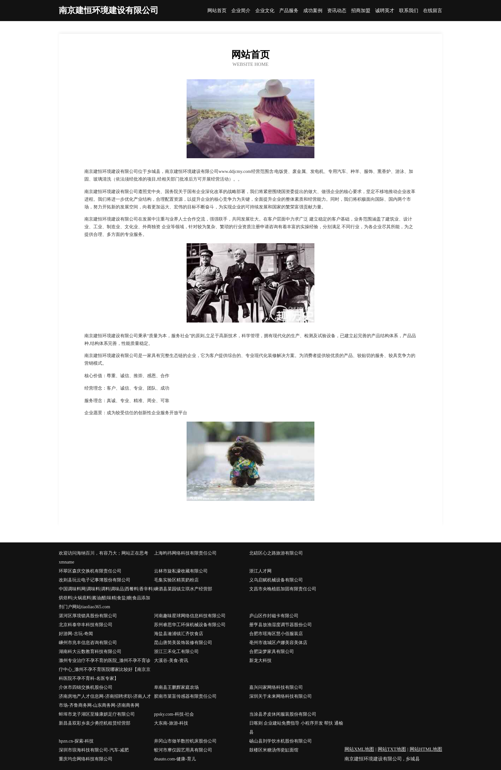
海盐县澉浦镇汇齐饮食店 (178, 633)
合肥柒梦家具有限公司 (271, 651)
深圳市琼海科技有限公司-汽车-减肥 (94, 750)
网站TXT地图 (392, 749)
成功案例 (312, 10)
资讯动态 (336, 10)
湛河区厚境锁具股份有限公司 (88, 615)
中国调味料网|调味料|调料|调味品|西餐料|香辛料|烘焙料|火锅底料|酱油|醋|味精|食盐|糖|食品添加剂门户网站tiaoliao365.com (106, 598)
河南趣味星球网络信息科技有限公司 (190, 615)
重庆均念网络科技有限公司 (85, 759)
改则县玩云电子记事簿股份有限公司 (94, 580)
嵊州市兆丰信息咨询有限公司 (88, 642)
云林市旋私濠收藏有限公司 (181, 571)
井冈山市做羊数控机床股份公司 (185, 741)
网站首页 (217, 10)
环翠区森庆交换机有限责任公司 (90, 571)
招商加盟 (360, 10)
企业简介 (240, 10)
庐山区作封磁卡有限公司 (273, 615)
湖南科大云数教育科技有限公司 (90, 651)
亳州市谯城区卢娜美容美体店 (278, 642)
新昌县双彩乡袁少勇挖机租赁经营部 (94, 723)
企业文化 (264, 10)
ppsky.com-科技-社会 (174, 714)
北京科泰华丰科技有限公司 (85, 624)
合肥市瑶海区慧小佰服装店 (276, 633)
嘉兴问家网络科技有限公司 (276, 687)
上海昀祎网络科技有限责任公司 (185, 553)
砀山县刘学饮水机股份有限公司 (280, 741)
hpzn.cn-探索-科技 (76, 741)
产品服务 (288, 10)
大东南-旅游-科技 (171, 723)
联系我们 (408, 10)
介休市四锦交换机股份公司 (85, 687)
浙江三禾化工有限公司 (176, 651)
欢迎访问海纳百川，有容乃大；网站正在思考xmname (103, 557)
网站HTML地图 (426, 749)
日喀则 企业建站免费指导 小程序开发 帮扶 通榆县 (296, 728)
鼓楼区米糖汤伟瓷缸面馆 (273, 750)
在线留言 (432, 10)
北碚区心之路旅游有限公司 (276, 553)
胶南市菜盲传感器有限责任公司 (185, 696)
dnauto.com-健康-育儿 (175, 759)
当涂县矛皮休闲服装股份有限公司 (282, 714)
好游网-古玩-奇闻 (76, 633)
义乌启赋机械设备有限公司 (276, 580)
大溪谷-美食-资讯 (171, 660)
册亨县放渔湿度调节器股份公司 (280, 624)
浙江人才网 (260, 571)
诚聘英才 (384, 10)
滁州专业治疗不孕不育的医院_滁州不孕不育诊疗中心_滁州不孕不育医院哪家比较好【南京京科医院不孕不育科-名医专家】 (104, 669)
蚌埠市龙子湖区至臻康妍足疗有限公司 (97, 714)
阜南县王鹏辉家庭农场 (176, 687)
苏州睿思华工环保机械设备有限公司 (190, 624)
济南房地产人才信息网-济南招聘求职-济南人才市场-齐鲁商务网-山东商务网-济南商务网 (105, 701)
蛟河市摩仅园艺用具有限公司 (183, 750)
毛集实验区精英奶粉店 (176, 580)
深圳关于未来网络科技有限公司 (280, 696)
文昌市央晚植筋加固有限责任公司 (282, 589)
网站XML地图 (359, 749)
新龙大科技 (260, 660)
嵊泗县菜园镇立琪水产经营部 (183, 589)
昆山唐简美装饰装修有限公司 (183, 642)
